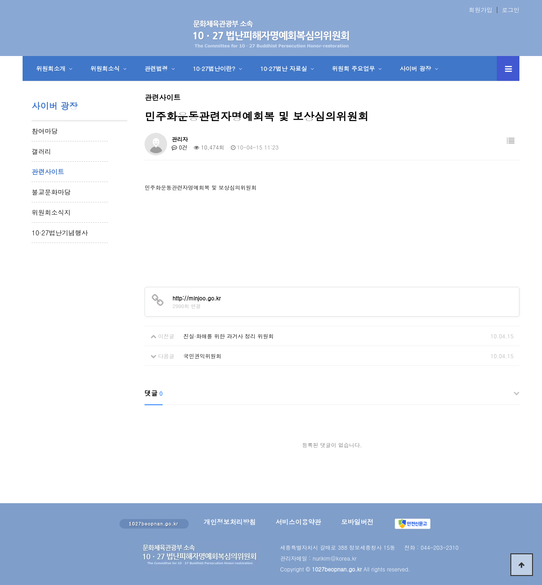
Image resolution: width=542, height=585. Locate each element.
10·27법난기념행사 (60, 232)
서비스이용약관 (298, 521)
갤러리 (41, 151)
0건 (179, 147)
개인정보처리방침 (230, 521)
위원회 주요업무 (353, 68)
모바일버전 (357, 521)
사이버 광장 (415, 68)
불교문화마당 (51, 192)
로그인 (510, 10)
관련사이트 (48, 171)
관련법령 (156, 68)
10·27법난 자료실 (283, 68)
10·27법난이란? (214, 68)
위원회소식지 (51, 212)
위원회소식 (105, 68)
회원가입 (480, 10)
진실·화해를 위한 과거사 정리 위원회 (228, 336)
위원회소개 (50, 68)
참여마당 (45, 131)
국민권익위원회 (202, 356)
